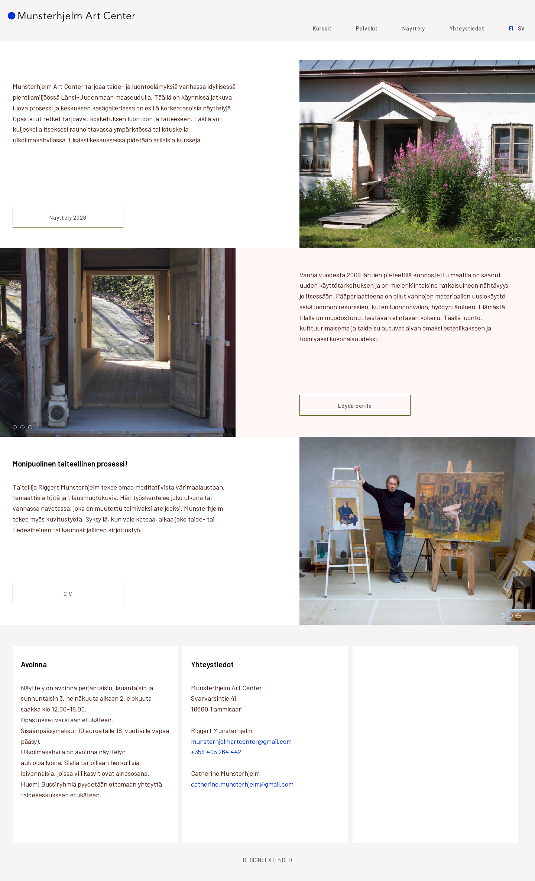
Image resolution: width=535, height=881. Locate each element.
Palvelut (362, 46)
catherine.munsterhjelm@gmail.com (242, 784)
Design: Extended (267, 859)
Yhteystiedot (462, 46)
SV (517, 46)
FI (506, 46)
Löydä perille (355, 405)
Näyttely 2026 (68, 217)
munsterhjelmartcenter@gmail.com (241, 741)
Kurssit (317, 46)
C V (68, 593)
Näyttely (409, 46)
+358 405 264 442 (216, 752)
